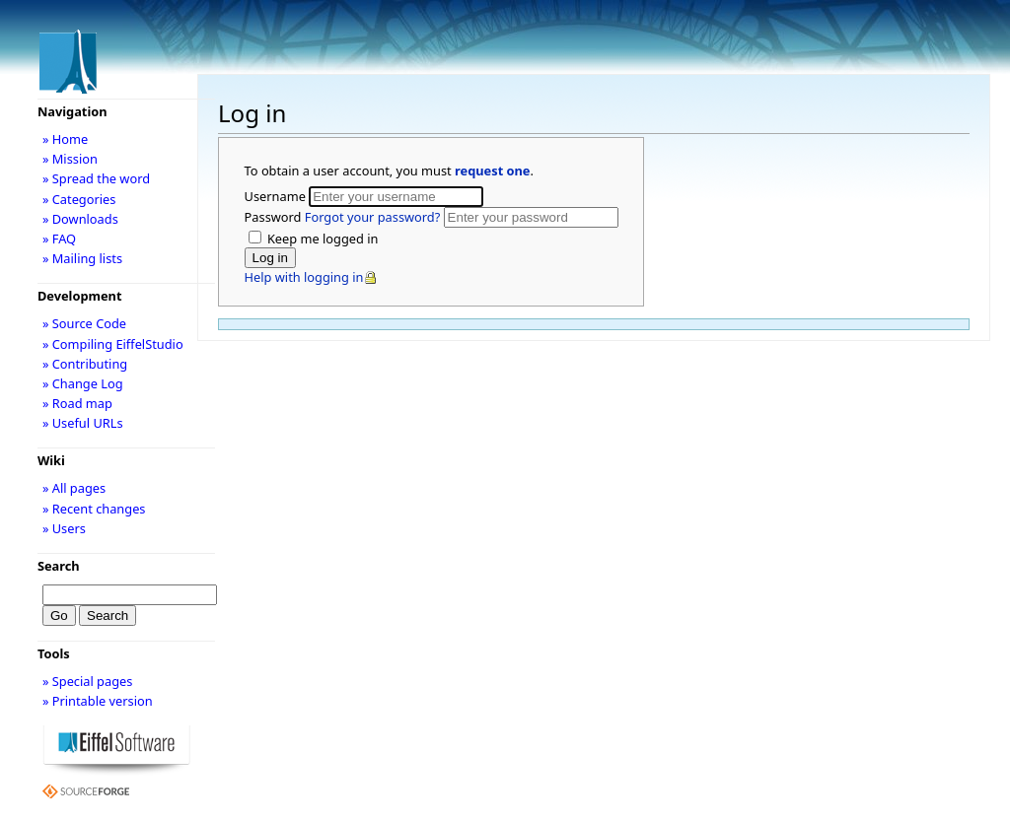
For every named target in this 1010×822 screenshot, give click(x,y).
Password (344, 217)
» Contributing (84, 364)
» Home (65, 139)
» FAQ (59, 238)
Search (58, 566)
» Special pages (87, 681)
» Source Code (84, 323)
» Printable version (97, 701)
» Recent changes (94, 508)
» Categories (79, 199)
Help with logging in (304, 277)
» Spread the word (96, 178)
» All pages (74, 488)
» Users (64, 528)
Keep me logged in (321, 238)
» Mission (70, 159)
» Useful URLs (82, 423)
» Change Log (82, 383)
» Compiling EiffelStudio (112, 344)
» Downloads (80, 219)
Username (277, 196)
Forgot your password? (372, 217)
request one (492, 170)
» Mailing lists (82, 258)
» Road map (77, 403)
